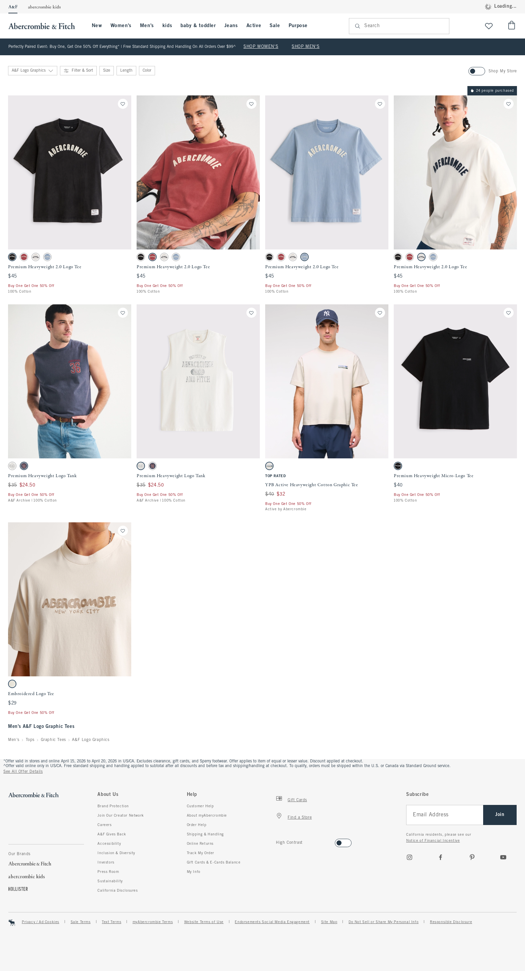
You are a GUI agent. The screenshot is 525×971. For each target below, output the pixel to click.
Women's (121, 25)
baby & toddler (198, 25)
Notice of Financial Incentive (433, 840)
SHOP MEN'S (305, 47)
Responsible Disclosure (451, 922)
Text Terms (111, 922)
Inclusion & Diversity (116, 853)
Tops (30, 740)
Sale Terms (81, 922)
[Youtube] (503, 857)
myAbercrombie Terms (153, 922)
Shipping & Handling (205, 834)
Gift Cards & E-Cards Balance (214, 862)
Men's (147, 25)
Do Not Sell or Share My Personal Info (384, 922)
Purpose (298, 25)
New (97, 25)
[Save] (123, 104)
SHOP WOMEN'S (260, 47)
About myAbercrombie (207, 815)
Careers (104, 825)
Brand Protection (113, 806)
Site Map (329, 922)
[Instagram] (409, 857)
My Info (194, 872)
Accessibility (109, 843)
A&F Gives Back (111, 834)
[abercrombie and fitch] (45, 26)
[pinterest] (472, 857)
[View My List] (489, 26)
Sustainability (110, 881)
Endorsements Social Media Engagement (272, 922)
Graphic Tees (53, 740)
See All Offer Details (23, 772)
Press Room (108, 872)
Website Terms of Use (204, 922)
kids (167, 25)
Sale (275, 25)
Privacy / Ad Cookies (40, 922)
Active (253, 25)
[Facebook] (440, 857)
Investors (105, 862)
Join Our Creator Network (120, 815)
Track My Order (200, 853)
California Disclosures (117, 890)
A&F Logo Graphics (90, 740)
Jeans (231, 25)
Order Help (197, 825)
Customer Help (200, 806)
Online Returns (200, 843)
